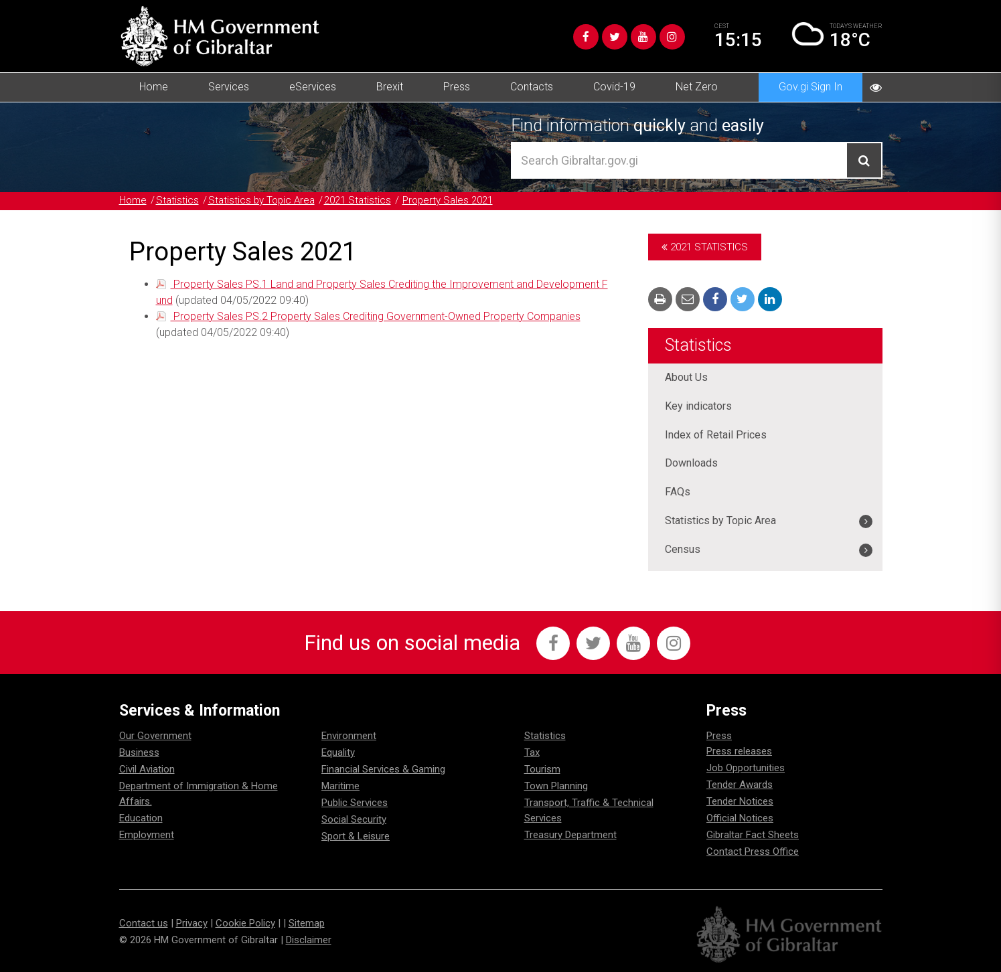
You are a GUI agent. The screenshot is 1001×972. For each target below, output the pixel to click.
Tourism (542, 769)
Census (682, 550)
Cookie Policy (245, 923)
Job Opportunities (745, 768)
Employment (146, 835)
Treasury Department (570, 835)
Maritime (340, 786)
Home (153, 86)
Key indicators (698, 406)
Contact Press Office (752, 851)
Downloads (691, 463)
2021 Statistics (358, 200)
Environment (348, 736)
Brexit (389, 86)
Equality (338, 752)
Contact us (143, 923)
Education (141, 818)
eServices (312, 86)
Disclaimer (308, 940)
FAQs (677, 492)
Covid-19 (614, 86)
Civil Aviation (147, 769)
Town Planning (556, 786)
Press (456, 86)
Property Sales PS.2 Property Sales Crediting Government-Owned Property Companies (376, 314)
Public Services (354, 803)
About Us (686, 377)
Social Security (353, 819)
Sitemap (307, 923)
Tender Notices (739, 801)
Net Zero (697, 86)
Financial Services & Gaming (383, 769)
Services (228, 86)
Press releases (739, 751)
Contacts (531, 86)
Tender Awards (739, 785)
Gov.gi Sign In (810, 86)
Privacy (192, 923)
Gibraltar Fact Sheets (752, 835)
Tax (532, 752)
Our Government (155, 736)
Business (139, 752)
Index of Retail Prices (716, 434)
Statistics (177, 200)
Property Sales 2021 (449, 200)
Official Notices (739, 818)
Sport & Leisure (355, 836)
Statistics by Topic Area (262, 200)
